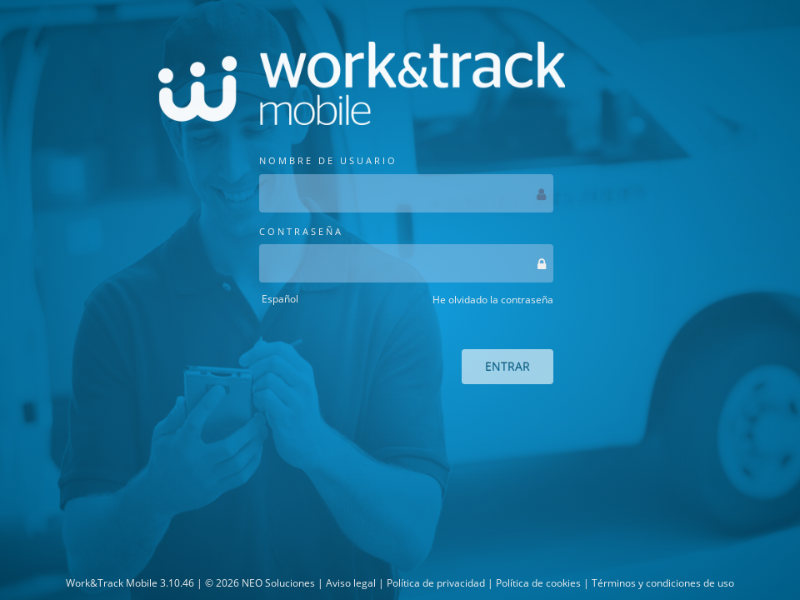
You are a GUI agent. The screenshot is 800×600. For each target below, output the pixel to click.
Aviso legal (351, 583)
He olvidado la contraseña (492, 299)
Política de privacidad (436, 583)
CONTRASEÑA (406, 254)
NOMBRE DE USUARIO (406, 183)
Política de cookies (538, 583)
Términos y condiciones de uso (663, 583)
